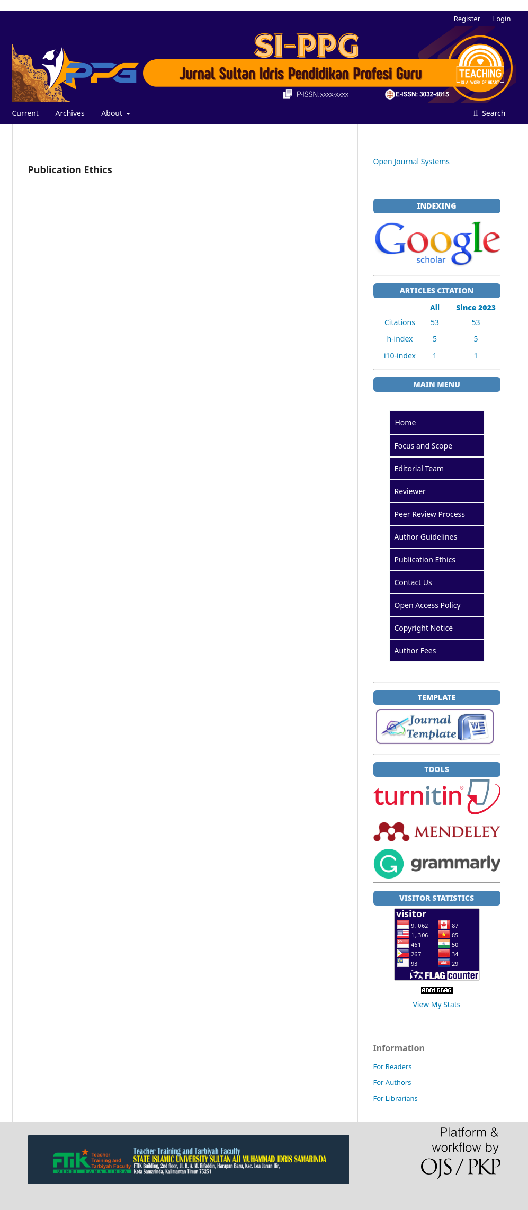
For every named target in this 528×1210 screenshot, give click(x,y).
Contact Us (413, 582)
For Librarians (395, 1098)
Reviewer (410, 491)
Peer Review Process (430, 514)
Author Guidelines (426, 537)
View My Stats (436, 1004)
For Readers (392, 1066)
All (435, 307)
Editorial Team (419, 468)
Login (502, 18)
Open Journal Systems (411, 161)
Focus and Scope (424, 446)
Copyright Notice (424, 628)
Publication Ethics (425, 559)
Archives (70, 113)
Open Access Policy (428, 605)
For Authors (392, 1082)
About (112, 113)
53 (435, 322)
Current (25, 113)
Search (493, 113)
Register (467, 18)
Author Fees (415, 651)
